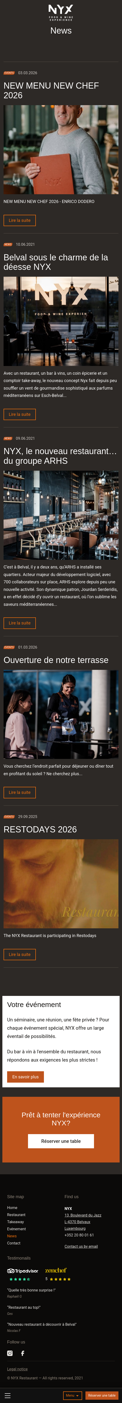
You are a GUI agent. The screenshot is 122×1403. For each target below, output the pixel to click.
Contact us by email (81, 1246)
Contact (13, 1243)
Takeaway (15, 1222)
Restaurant (16, 1215)
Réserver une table (102, 1395)
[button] (72, 1395)
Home (12, 1207)
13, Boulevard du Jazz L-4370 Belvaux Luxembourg (83, 1222)
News (12, 1236)
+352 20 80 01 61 (79, 1235)
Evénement (16, 1229)
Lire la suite (22, 220)
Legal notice (17, 1369)
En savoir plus (25, 1076)
